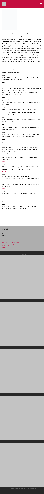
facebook (4, 161)
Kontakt (4, 247)
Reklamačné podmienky (8, 245)
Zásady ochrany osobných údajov (10, 242)
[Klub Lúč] (4, 4)
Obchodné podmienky (8, 244)
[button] (41, 4)
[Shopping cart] (37, 4)
